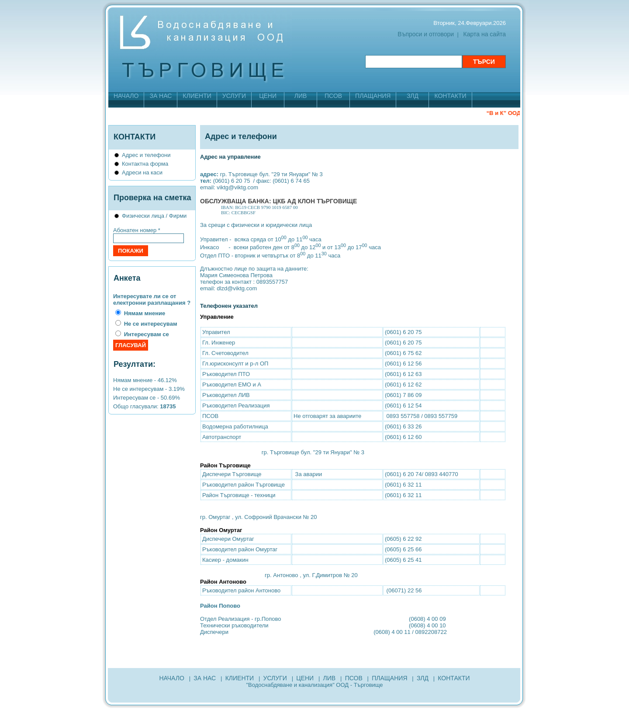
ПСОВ (333, 95)
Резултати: (135, 364)
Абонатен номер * (136, 230)
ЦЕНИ (267, 95)
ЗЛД (412, 95)
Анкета (127, 278)
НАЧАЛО (126, 95)
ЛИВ (300, 95)
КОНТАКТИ (450, 95)
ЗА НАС (160, 95)
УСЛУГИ (234, 95)
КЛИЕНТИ (197, 95)
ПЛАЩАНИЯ (373, 95)
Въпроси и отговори (425, 34)
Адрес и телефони (146, 155)
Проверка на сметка (152, 197)
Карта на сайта (484, 34)
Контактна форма (145, 163)
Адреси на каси (142, 172)
